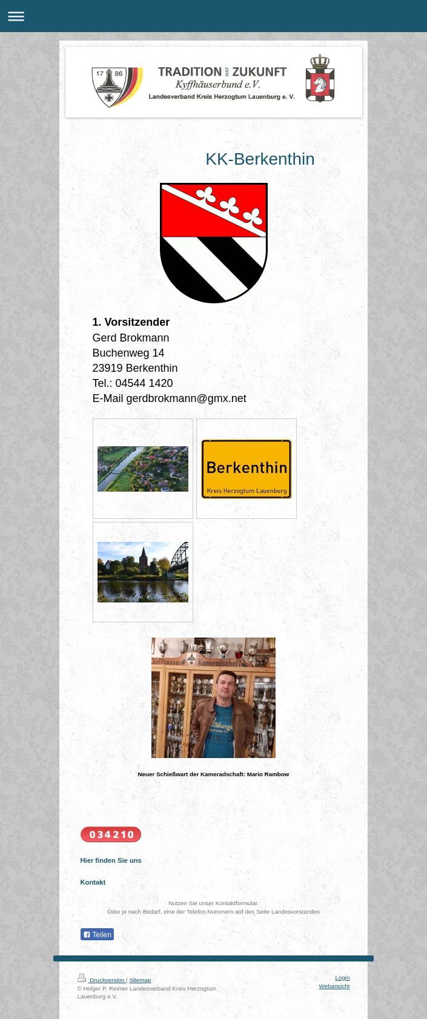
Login (343, 977)
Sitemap (140, 980)
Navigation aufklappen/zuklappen (213, 16)
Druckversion (102, 980)
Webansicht (334, 986)
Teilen (97, 935)
